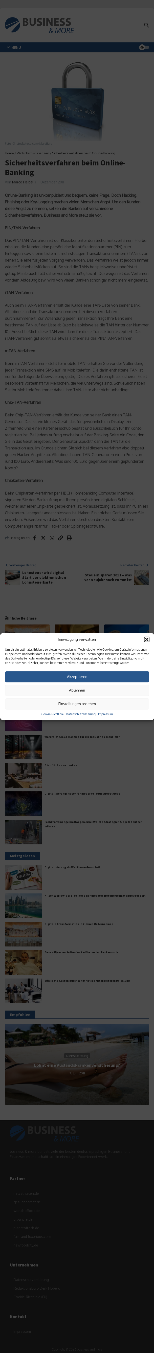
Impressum (105, 714)
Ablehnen (77, 690)
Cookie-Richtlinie (52, 714)
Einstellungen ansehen (77, 703)
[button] (146, 639)
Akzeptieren (77, 676)
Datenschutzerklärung (81, 714)
